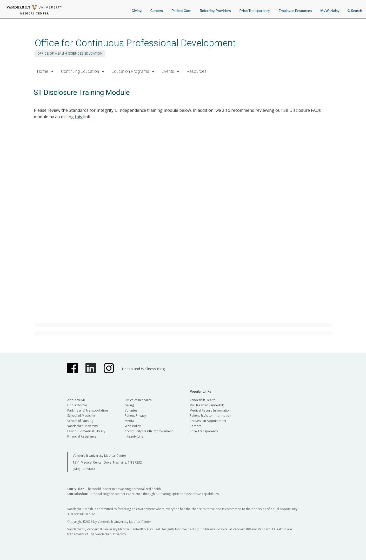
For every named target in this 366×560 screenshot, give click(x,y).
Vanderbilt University (82, 426)
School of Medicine (81, 415)
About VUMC (76, 400)
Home (42, 71)
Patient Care (181, 11)
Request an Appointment (208, 421)
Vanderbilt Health (202, 400)
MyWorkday (330, 11)
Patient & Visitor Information (210, 415)
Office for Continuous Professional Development (135, 43)
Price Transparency (254, 11)
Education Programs (130, 71)
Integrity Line (134, 436)
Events (168, 71)
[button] (52, 71)
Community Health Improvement (149, 431)
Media (129, 421)
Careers (156, 11)
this (79, 117)
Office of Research (138, 400)
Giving (137, 11)
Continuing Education (80, 71)
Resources (197, 71)
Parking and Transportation (87, 410)
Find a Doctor (77, 405)
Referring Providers (215, 11)
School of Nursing (80, 421)
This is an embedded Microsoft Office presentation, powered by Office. (190, 226)
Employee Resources (295, 11)
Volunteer (132, 410)
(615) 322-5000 (84, 469)
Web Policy (133, 426)
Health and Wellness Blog (143, 368)
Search (355, 9)
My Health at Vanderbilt (207, 405)
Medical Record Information (210, 410)
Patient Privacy (135, 415)
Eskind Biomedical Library (86, 431)
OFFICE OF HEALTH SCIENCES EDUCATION (70, 53)
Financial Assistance (81, 436)
